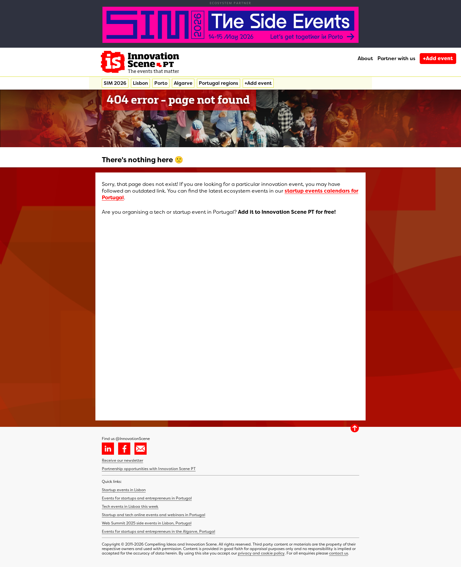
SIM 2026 (115, 83)
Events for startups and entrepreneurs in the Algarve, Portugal (158, 531)
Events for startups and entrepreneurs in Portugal (147, 498)
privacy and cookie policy (261, 553)
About (365, 58)
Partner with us (396, 58)
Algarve (183, 83)
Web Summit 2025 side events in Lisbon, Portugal (146, 523)
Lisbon (140, 83)
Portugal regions (218, 83)
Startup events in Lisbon (124, 489)
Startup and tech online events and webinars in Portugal (153, 514)
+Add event (438, 58)
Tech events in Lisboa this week (130, 506)
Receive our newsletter (122, 460)
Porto (160, 83)
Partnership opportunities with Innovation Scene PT (149, 468)
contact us (338, 553)
